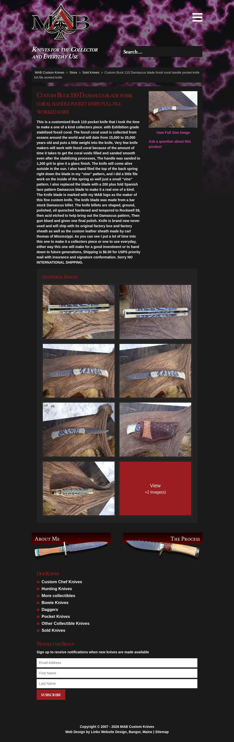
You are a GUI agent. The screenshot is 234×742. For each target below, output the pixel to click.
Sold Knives (53, 630)
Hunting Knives (57, 588)
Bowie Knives (55, 602)
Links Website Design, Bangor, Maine (121, 730)
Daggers (50, 609)
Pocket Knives (56, 616)
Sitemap (162, 730)
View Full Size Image (173, 113)
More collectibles (58, 595)
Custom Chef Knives (62, 581)
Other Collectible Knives (66, 623)
